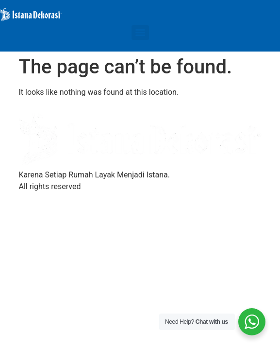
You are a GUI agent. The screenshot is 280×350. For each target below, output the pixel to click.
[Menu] (140, 32)
